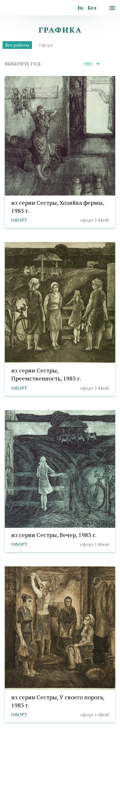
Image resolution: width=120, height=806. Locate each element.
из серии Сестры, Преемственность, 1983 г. (46, 374)
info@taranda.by (22, 768)
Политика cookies (24, 777)
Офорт (46, 45)
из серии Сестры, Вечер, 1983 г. (53, 535)
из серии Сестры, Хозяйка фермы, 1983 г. (57, 206)
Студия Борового (73, 799)
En (80, 7)
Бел (91, 7)
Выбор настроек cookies (75, 777)
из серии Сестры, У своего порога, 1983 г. (57, 701)
